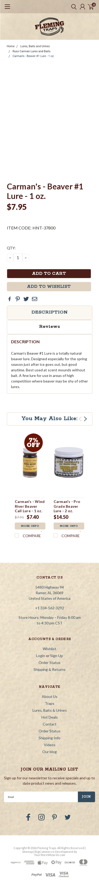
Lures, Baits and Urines (35, 46)
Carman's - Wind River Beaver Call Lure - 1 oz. (30, 506)
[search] (72, 6)
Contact (49, 724)
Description (49, 312)
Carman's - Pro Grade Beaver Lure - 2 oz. (67, 506)
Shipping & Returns (49, 669)
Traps (49, 703)
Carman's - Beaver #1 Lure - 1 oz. (33, 56)
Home (11, 46)
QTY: (11, 248)
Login (40, 655)
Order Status (49, 662)
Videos (49, 744)
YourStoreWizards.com (49, 855)
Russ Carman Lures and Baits (31, 51)
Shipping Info (49, 738)
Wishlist (49, 648)
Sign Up (56, 655)
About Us (50, 696)
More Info (30, 526)
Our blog (49, 751)
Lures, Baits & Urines (49, 710)
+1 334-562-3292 (49, 608)
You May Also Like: (49, 418)
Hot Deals (49, 717)
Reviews (49, 326)
